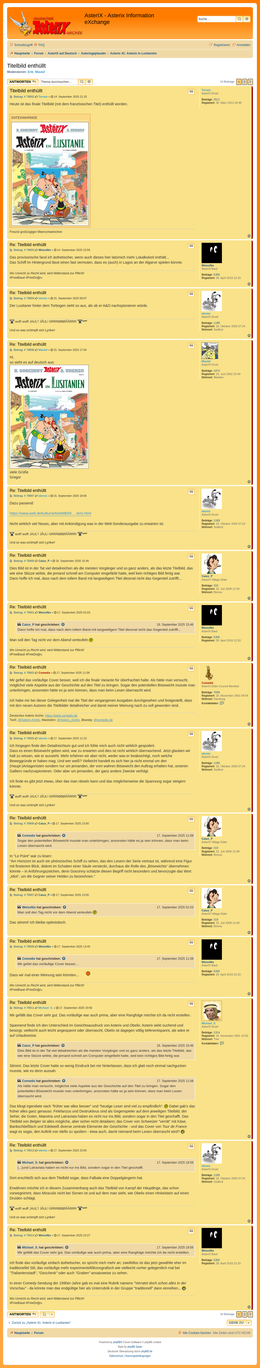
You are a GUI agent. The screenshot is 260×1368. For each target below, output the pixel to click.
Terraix (206, 90)
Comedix (207, 682)
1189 (217, 322)
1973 (217, 370)
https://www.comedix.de (61, 715)
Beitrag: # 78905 (22, 738)
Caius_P (207, 576)
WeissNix (208, 265)
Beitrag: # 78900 (22, 561)
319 (216, 585)
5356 (217, 274)
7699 (217, 692)
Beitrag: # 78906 (22, 823)
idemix (206, 313)
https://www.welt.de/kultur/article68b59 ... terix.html (50, 513)
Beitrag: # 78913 (22, 1150)
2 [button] (245, 82)
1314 (217, 1032)
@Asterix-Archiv (29, 720)
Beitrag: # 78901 (22, 612)
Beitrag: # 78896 (22, 350)
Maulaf (40, 72)
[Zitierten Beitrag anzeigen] (63, 624)
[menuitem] (39, 45)
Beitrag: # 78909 (22, 946)
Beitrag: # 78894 (22, 298)
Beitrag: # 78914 (22, 1235)
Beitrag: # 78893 (22, 250)
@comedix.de (103, 720)
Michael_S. (209, 1023)
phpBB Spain (134, 1346)
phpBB (117, 1342)
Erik (31, 72)
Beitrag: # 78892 (22, 96)
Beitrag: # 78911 (22, 1008)
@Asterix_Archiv (68, 720)
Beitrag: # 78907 (22, 895)
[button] (250, 82)
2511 (217, 99)
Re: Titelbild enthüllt (28, 244)
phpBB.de (146, 1351)
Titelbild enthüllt (26, 66)
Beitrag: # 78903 (22, 672)
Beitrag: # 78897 (22, 496)
